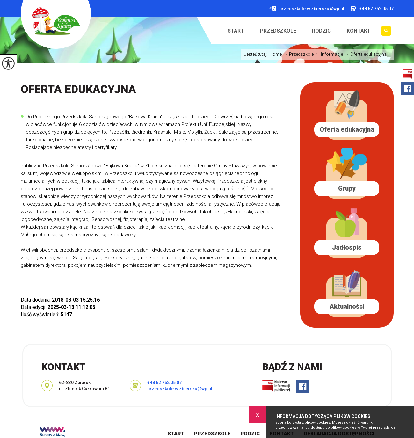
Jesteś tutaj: (256, 54)
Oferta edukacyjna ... (366, 54)
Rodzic (321, 31)
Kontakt (359, 31)
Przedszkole (278, 31)
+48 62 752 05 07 (372, 8)
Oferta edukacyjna (78, 89)
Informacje (328, 54)
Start (236, 31)
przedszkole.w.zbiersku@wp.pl (306, 8)
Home (275, 54)
